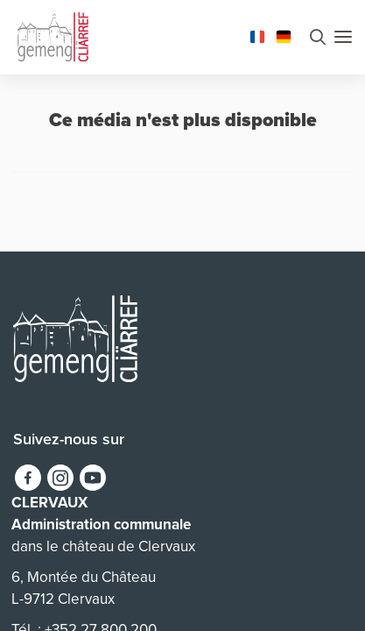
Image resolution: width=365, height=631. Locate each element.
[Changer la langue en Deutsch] (283, 35)
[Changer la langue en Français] (257, 35)
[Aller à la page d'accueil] (52, 35)
